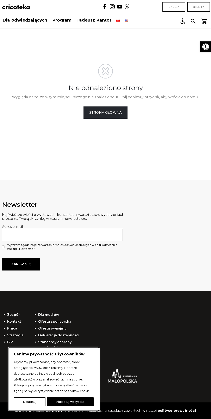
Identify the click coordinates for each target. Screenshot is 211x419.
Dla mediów (48, 315)
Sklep (174, 7)
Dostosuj (29, 402)
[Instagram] (112, 6)
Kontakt (14, 322)
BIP (10, 342)
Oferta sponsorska (54, 322)
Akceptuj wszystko (70, 402)
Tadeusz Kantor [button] (93, 20)
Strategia (15, 335)
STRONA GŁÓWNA (105, 113)
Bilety (198, 7)
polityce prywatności (177, 411)
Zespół (13, 315)
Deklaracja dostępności (58, 335)
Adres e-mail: (62, 231)
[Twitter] (127, 6)
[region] (53, 379)
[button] (205, 46)
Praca (12, 328)
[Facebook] (104, 6)
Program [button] (62, 20)
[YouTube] (119, 6)
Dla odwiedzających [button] (24, 20)
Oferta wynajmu (52, 328)
